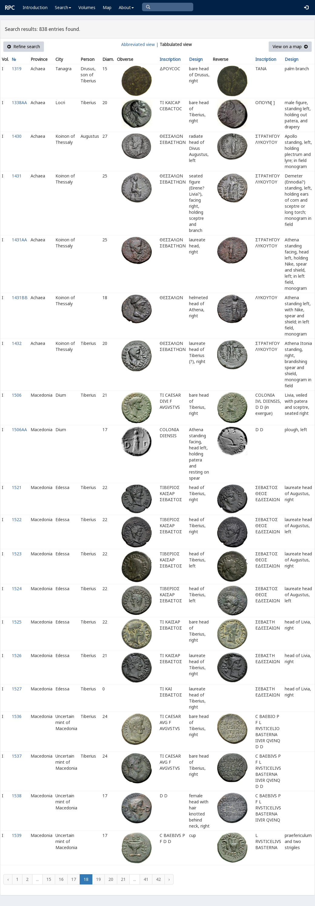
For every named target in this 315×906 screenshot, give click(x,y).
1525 (17, 622)
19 (98, 879)
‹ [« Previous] (7, 879)
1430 (17, 136)
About (126, 7)
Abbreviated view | (139, 44)
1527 (17, 689)
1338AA (19, 102)
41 (146, 879)
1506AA (19, 429)
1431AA (19, 240)
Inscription (170, 59)
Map (107, 7)
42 (158, 879)
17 (73, 879)
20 (110, 879)
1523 (17, 554)
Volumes (86, 7)
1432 (17, 343)
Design (196, 59)
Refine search (23, 46)
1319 (17, 68)
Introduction (35, 7)
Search (63, 7)
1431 (17, 176)
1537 (17, 756)
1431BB (20, 297)
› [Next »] (169, 879)
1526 (17, 655)
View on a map (290, 46)
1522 (17, 519)
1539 (17, 835)
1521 (17, 487)
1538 (17, 796)
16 (61, 879)
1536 (17, 716)
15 (48, 879)
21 (123, 879)
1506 (17, 395)
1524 (17, 588)
